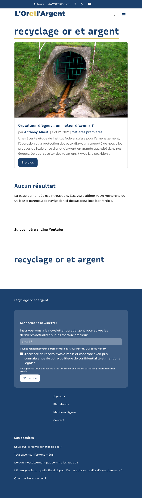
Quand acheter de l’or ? (30, 478)
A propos (59, 396)
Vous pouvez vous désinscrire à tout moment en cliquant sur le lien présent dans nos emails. (67, 370)
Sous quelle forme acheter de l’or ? (38, 446)
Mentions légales (64, 412)
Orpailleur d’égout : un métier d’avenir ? (56, 125)
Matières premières (87, 132)
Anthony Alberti (36, 132)
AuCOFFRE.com (58, 4)
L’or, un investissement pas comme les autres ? (46, 462)
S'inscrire (30, 378)
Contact (58, 420)
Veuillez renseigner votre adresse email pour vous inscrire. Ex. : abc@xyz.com (63, 348)
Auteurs (39, 4)
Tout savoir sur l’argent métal (34, 454)
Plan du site (61, 404)
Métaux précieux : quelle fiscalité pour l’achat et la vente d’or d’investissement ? (68, 470)
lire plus (28, 162)
